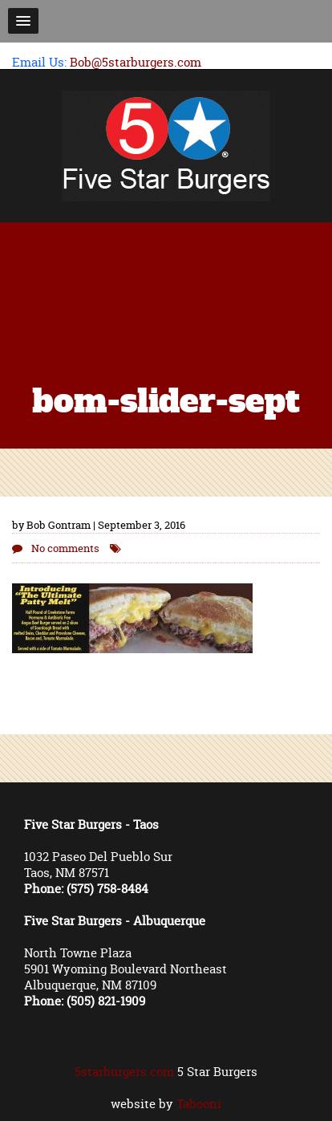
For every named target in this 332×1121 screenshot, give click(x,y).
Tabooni (198, 1103)
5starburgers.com (124, 1071)
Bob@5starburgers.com (135, 62)
